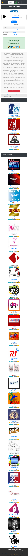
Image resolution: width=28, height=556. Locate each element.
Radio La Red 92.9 (14, 146)
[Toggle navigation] (24, 2)
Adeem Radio (14, 248)
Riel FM (14, 130)
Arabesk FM (14, 279)
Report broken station (14, 90)
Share (14, 22)
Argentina (15, 27)
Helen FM (14, 342)
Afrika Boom (14, 530)
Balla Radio (14, 421)
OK (11, 554)
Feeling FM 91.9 (14, 115)
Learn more (15, 554)
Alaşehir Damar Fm (14, 185)
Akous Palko (14, 436)
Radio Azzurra (14, 170)
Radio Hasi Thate (14, 374)
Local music (15, 30)
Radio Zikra (14, 216)
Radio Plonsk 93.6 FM (14, 514)
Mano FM (14, 499)
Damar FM (14, 326)
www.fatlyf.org (16, 34)
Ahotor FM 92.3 (14, 295)
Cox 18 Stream (14, 546)
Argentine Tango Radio (14, 452)
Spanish (14, 32)
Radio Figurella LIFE (14, 201)
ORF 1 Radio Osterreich (14, 264)
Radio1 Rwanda (14, 358)
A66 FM (14, 404)
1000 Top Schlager (14, 467)
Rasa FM (14, 311)
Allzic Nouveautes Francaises (14, 483)
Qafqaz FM (14, 389)
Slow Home (14, 233)
